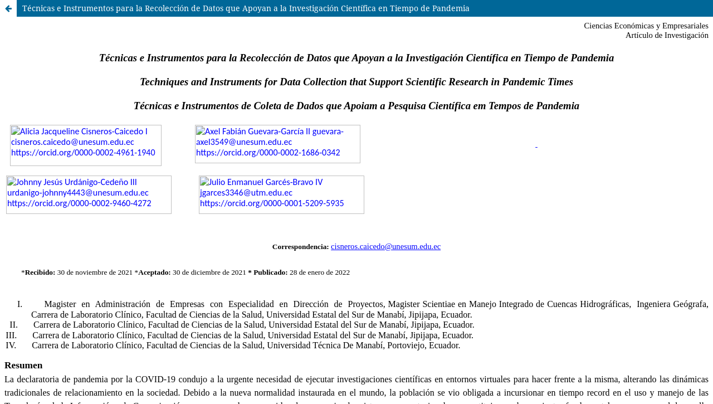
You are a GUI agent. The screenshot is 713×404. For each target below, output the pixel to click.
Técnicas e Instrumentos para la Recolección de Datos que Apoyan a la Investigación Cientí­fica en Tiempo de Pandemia (246, 8)
